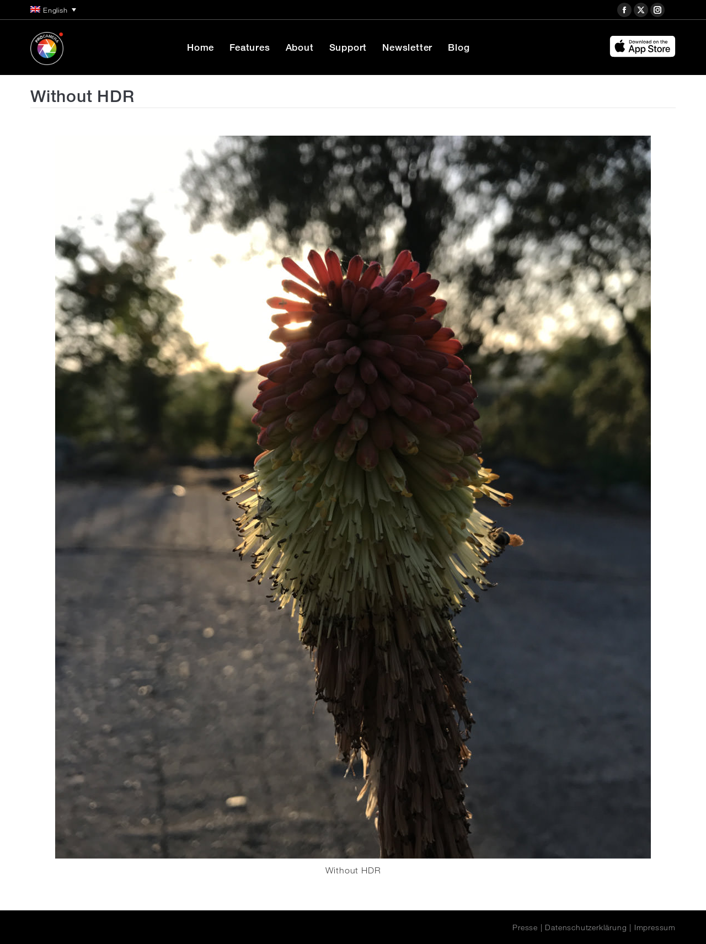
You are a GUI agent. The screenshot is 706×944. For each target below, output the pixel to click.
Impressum (655, 927)
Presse (525, 927)
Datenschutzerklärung (586, 927)
